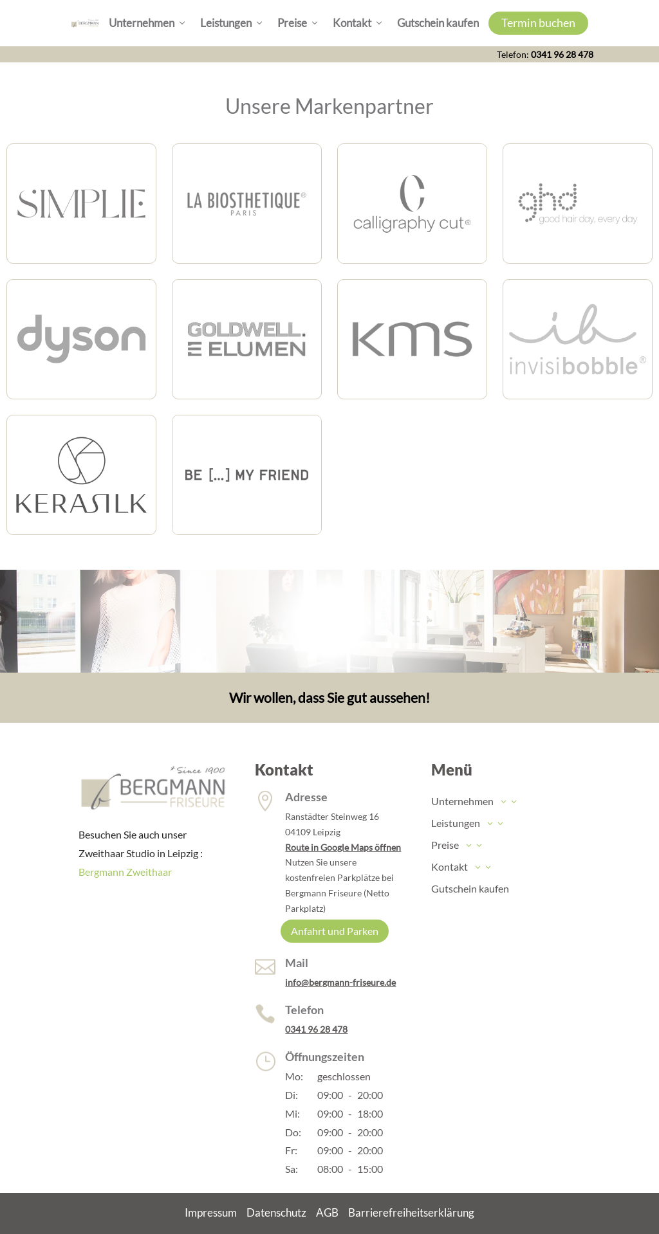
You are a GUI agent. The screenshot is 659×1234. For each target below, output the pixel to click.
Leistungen (232, 23)
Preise (298, 23)
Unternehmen (148, 23)
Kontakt (358, 23)
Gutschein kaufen (438, 23)
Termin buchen (538, 22)
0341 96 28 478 (562, 54)
